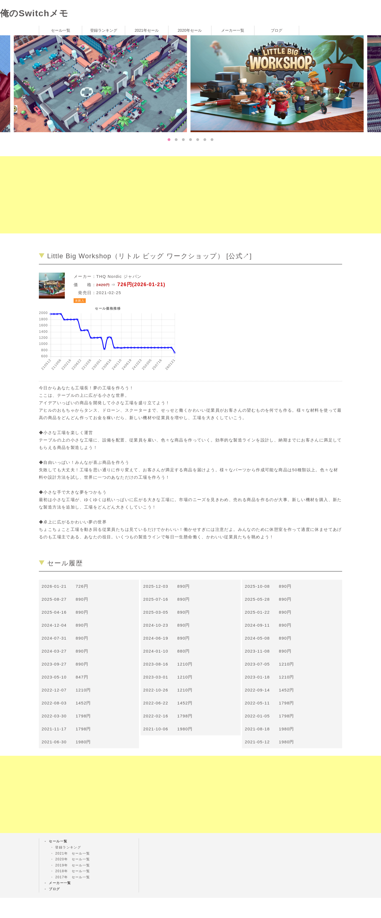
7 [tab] (212, 139)
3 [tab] (183, 139)
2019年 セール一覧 (72, 865)
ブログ (276, 30)
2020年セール (190, 30)
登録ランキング (103, 30)
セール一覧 (60, 30)
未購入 (79, 300)
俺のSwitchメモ (34, 13)
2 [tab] (176, 139)
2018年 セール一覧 (72, 871)
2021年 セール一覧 (72, 853)
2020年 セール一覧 (72, 859)
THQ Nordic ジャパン (118, 276)
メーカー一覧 (232, 30)
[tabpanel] (278, 83)
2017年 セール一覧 (72, 877)
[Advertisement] (165, 194)
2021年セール (147, 30)
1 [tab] (169, 139)
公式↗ (239, 256)
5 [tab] (197, 139)
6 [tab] (204, 139)
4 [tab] (190, 139)
